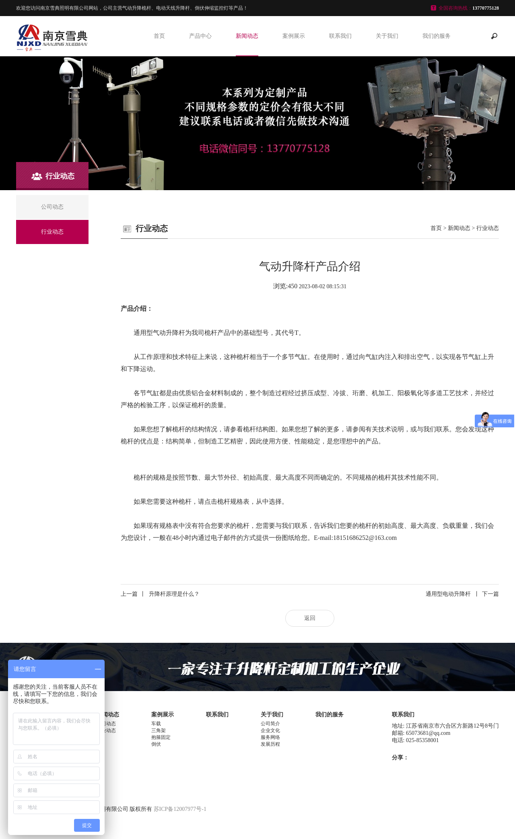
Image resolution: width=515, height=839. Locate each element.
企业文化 (270, 730)
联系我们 (340, 36)
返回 (309, 618)
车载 (156, 723)
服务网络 (270, 737)
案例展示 (293, 36)
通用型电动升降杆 (462, 594)
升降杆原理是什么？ (160, 594)
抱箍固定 (161, 737)
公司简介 (270, 723)
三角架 (158, 730)
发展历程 (270, 744)
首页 (159, 36)
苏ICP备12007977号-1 (180, 809)
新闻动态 (247, 36)
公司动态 (106, 723)
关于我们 (387, 36)
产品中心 (200, 36)
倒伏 (156, 744)
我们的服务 (436, 36)
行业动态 (487, 228)
